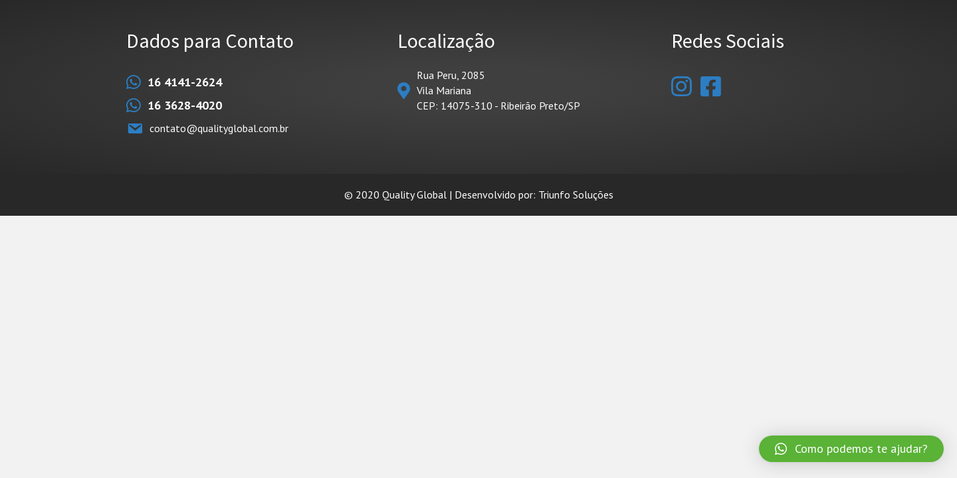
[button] (851, 449)
